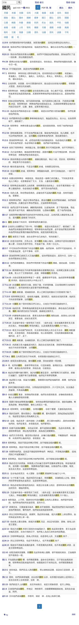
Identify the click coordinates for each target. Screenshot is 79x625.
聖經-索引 (39, 2)
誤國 (29, 32)
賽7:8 (4, 387)
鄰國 (29, 22)
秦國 (6, 27)
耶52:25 (5, 492)
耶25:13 (5, 485)
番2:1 (4, 560)
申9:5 (4, 101)
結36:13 (5, 536)
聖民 (29, 27)
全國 (13, 27)
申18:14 (5, 159)
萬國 (67, 27)
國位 (51, 18)
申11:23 (5, 111)
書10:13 (5, 241)
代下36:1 (6, 356)
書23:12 (5, 263)
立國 (6, 22)
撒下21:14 (6, 270)
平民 (59, 22)
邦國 (6, 13)
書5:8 (4, 237)
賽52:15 (5, 421)
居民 (59, 18)
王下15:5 (6, 296)
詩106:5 (5, 361)
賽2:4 (4, 372)
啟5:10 (5, 596)
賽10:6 (5, 402)
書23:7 (5, 248)
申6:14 (5, 69)
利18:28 (5, 47)
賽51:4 (5, 413)
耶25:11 (5, 473)
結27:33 (5, 521)
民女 (44, 22)
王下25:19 (6, 323)
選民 (36, 32)
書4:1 (4, 222)
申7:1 (4, 73)
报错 (73, 614)
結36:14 (5, 540)
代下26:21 (6, 345)
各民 (59, 13)
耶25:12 (5, 478)
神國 (6, 37)
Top (6, 615)
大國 (36, 13)
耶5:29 (5, 447)
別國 (21, 13)
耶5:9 (4, 443)
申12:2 (5, 118)
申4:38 (5, 61)
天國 (44, 27)
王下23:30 (6, 308)
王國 (13, 32)
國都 (6, 18)
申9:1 (4, 83)
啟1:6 (4, 589)
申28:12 (5, 185)
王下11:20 (6, 292)
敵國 (44, 13)
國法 (61, 8)
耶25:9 (5, 463)
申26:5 (5, 178)
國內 (70, 8)
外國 (59, 27)
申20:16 (5, 171)
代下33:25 (6, 352)
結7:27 (5, 507)
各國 (52, 13)
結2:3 (4, 500)
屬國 (36, 27)
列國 (21, 22)
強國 (67, 22)
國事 (36, 18)
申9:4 (4, 91)
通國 (51, 27)
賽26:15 (5, 409)
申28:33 (5, 193)
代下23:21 (6, 340)
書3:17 (5, 215)
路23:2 (5, 570)
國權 (29, 18)
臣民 (29, 13)
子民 (67, 32)
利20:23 (5, 54)
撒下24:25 (6, 277)
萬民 (6, 32)
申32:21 (5, 207)
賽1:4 (4, 365)
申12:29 (5, 126)
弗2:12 (5, 577)
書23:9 (5, 256)
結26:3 (5, 514)
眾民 (51, 32)
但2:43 (5, 552)
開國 (67, 18)
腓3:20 (5, 584)
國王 (44, 18)
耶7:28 (5, 451)
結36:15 (5, 545)
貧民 (51, 22)
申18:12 (5, 152)
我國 (21, 32)
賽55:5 (5, 428)
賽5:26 (5, 380)
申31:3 (5, 200)
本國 (14, 13)
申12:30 (5, 133)
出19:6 (5, 42)
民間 (36, 22)
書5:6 (4, 226)
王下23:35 (6, 315)
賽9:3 (4, 394)
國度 (67, 13)
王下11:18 (6, 285)
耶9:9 (4, 459)
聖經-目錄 (70, 2)
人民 (21, 27)
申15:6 (5, 140)
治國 (44, 32)
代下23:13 (6, 330)
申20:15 (5, 166)
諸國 (59, 32)
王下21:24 (6, 304)
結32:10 (5, 529)
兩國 (13, 22)
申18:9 (5, 147)
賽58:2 (5, 435)
